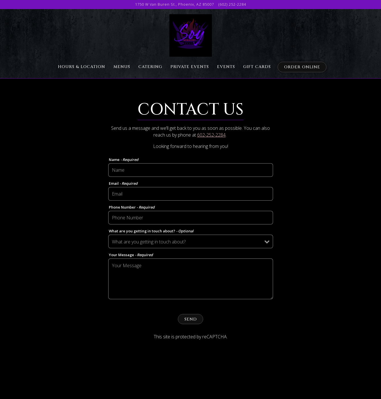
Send (190, 319)
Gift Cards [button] (257, 66)
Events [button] (226, 66)
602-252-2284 (211, 135)
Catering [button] (150, 66)
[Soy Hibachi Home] (190, 35)
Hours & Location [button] (81, 66)
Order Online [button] (302, 67)
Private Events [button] (189, 66)
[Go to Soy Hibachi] (174, 4)
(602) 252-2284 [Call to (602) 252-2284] (232, 4)
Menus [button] (121, 66)
